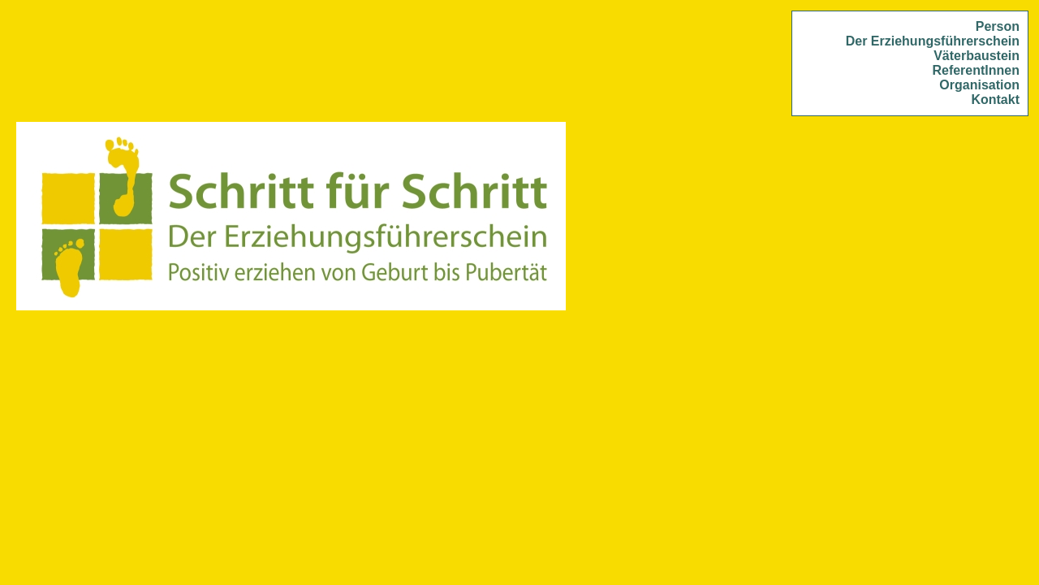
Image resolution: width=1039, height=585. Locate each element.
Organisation (979, 85)
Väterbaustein (976, 56)
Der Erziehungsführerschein (933, 41)
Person (998, 26)
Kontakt (995, 99)
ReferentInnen (976, 70)
